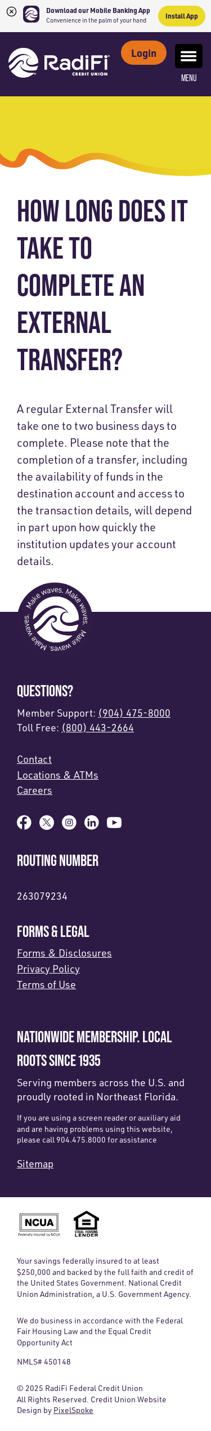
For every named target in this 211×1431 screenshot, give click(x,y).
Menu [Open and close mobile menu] (189, 63)
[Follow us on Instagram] (69, 826)
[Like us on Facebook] (24, 826)
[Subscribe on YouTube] (114, 826)
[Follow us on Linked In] (91, 826)
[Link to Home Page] (59, 64)
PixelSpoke (73, 1410)
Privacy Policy (48, 968)
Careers (34, 790)
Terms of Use (46, 984)
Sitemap (35, 1163)
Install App (181, 15)
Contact (34, 759)
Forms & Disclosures (64, 952)
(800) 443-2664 (97, 727)
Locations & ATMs (57, 774)
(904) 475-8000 (134, 712)
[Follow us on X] (46, 826)
